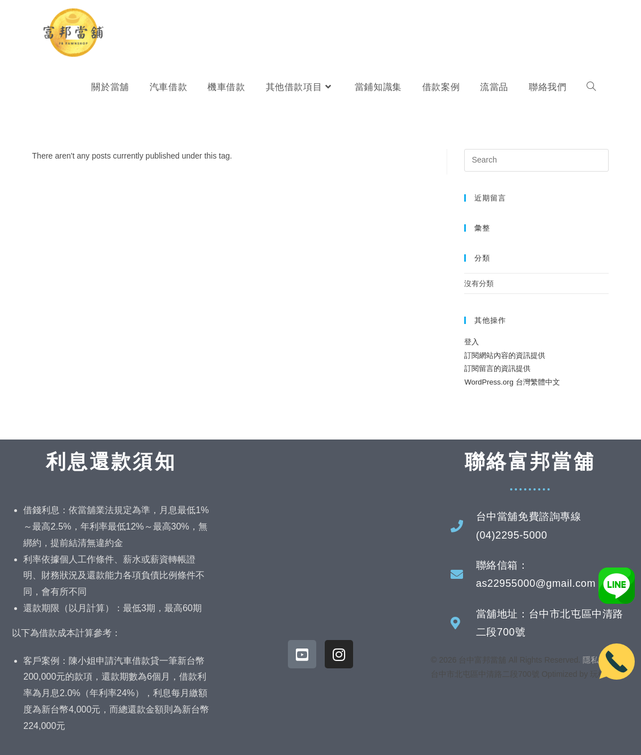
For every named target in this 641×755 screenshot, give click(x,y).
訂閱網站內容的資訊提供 (504, 355)
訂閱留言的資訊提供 (497, 368)
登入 (471, 342)
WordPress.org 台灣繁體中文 (511, 382)
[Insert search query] (536, 160)
